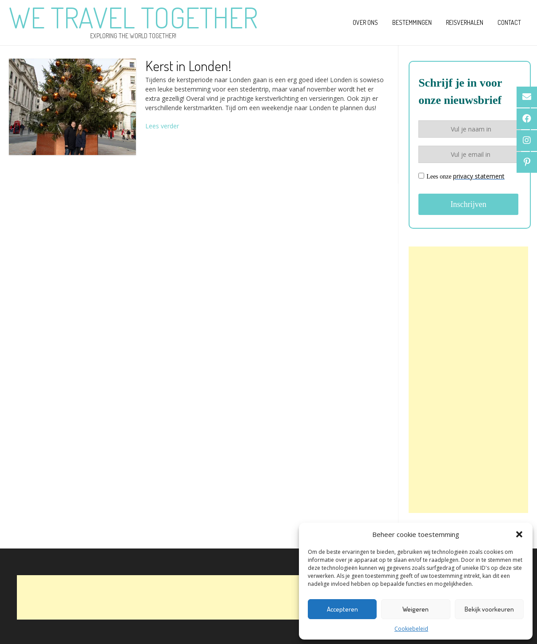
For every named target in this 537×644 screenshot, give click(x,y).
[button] (519, 534)
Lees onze (461, 176)
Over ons (365, 22)
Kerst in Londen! (188, 65)
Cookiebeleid (411, 628)
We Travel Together (133, 17)
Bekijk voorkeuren (489, 609)
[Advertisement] (468, 379)
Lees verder (162, 126)
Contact (509, 22)
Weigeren (415, 609)
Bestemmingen (412, 22)
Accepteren (342, 609)
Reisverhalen (464, 22)
